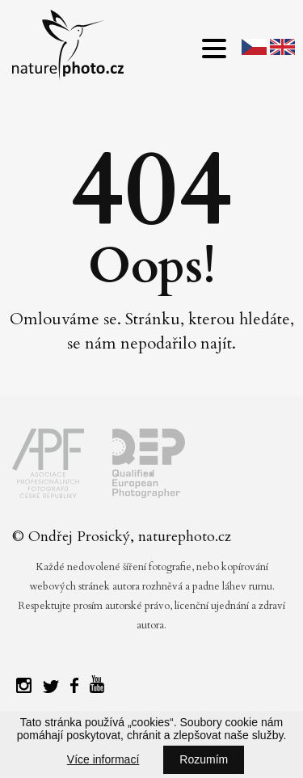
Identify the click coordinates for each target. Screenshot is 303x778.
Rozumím (203, 759)
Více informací (103, 759)
